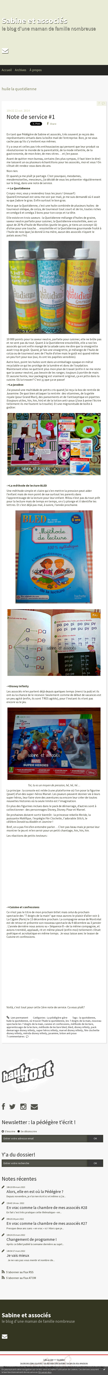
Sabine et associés (34, 20)
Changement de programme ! (32, 1239)
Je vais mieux (18, 1255)
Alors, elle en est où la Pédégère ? (35, 1191)
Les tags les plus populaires (77, 1363)
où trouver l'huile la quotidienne (46, 1020)
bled (70, 1027)
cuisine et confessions (56, 1024)
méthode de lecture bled (53, 1027)
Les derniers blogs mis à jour (31, 1363)
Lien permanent (17, 1017)
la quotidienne (87, 1017)
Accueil (7, 70)
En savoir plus (45, 1372)
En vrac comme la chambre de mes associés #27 (47, 1223)
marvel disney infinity (71, 1030)
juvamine (53, 1033)
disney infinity (82, 1027)
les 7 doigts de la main (78, 1020)
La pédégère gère (57, 1017)
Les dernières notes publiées (54, 1363)
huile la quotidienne (17, 1020)
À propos (36, 70)
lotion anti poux (68, 1033)
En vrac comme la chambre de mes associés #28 (47, 1207)
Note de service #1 (31, 117)
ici (43, 379)
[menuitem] (8, 70)
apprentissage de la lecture (22, 1027)
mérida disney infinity (35, 1033)
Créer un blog (48, 1360)
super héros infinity (47, 1030)
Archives (20, 70)
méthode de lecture (82, 1024)
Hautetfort (61, 1360)
